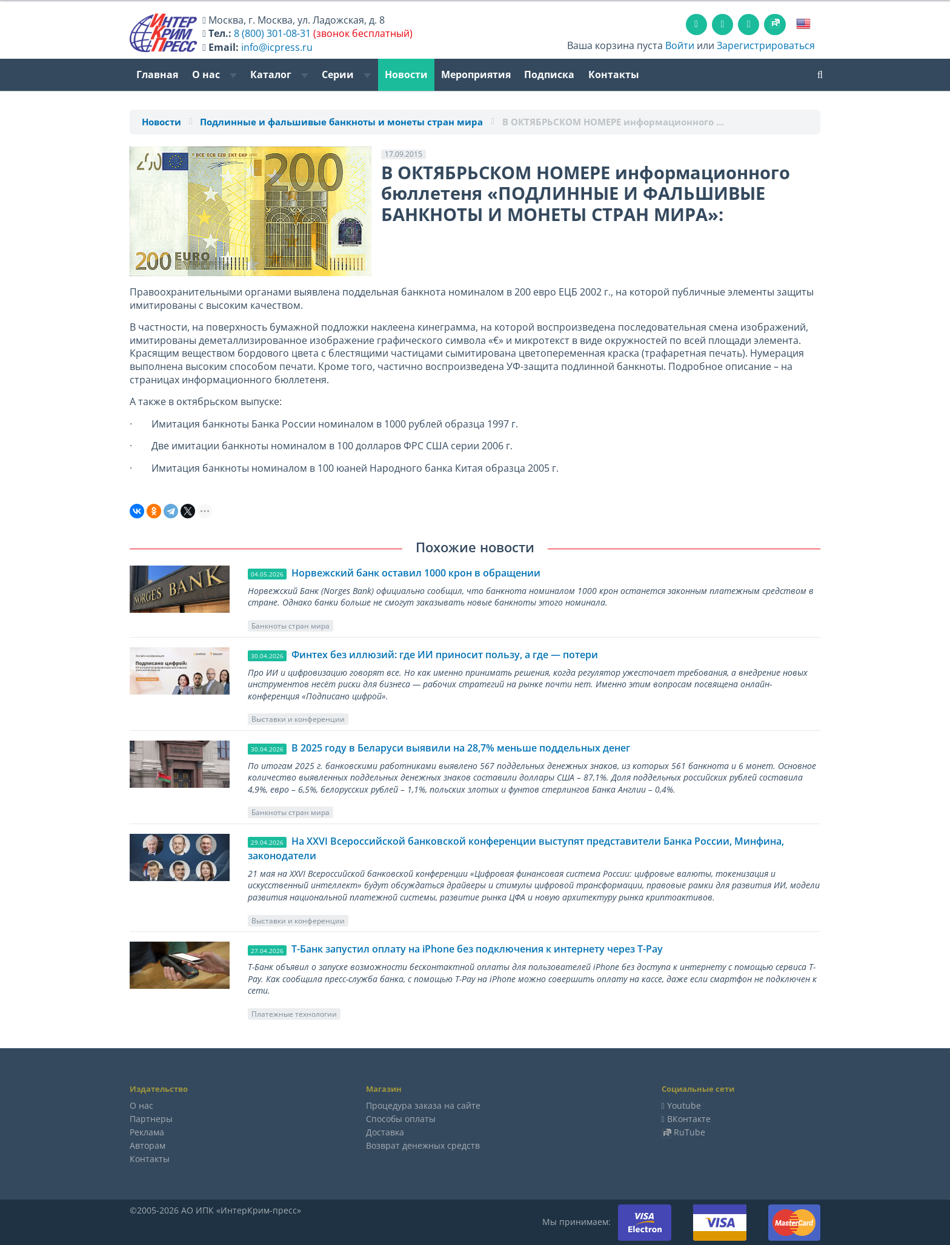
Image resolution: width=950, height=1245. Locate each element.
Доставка (385, 1132)
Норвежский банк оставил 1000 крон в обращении (415, 573)
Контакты (613, 74)
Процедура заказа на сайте (423, 1105)
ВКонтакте (689, 1118)
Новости (406, 74)
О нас (214, 74)
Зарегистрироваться (766, 45)
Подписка (549, 74)
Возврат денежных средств (423, 1145)
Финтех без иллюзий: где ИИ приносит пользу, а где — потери (444, 654)
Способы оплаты (401, 1118)
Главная (157, 74)
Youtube (684, 1105)
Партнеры (151, 1118)
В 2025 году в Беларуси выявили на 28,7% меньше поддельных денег (460, 748)
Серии (346, 74)
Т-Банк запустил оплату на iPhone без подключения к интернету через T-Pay (477, 949)
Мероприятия (476, 74)
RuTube (689, 1132)
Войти (679, 45)
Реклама (147, 1132)
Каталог (279, 74)
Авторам (147, 1145)
